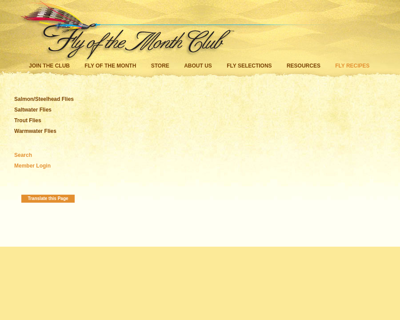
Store (160, 66)
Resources (303, 66)
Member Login (32, 166)
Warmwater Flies (35, 131)
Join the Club (49, 66)
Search (23, 155)
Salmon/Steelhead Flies (44, 99)
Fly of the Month (110, 66)
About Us (198, 66)
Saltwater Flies (33, 110)
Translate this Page (48, 198)
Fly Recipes (352, 66)
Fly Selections (250, 66)
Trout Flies (27, 120)
